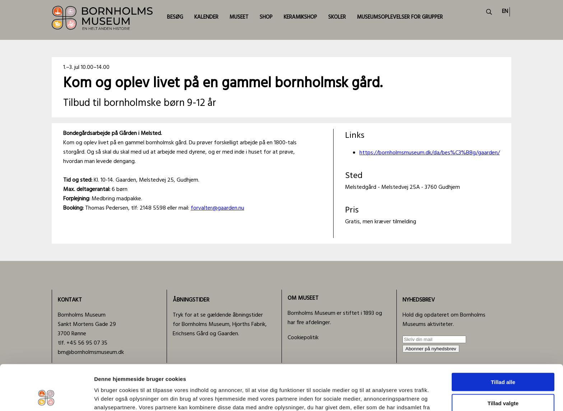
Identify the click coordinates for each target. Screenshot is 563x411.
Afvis (503, 381)
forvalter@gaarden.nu (217, 208)
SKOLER (337, 17)
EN (505, 11)
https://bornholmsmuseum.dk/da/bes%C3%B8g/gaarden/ (429, 153)
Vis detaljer (373, 397)
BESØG (175, 17)
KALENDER (206, 17)
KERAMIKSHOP (300, 17)
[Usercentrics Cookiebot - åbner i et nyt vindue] (46, 397)
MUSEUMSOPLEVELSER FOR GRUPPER (400, 17)
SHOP (266, 17)
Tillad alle (503, 339)
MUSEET (238, 17)
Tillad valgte (503, 361)
